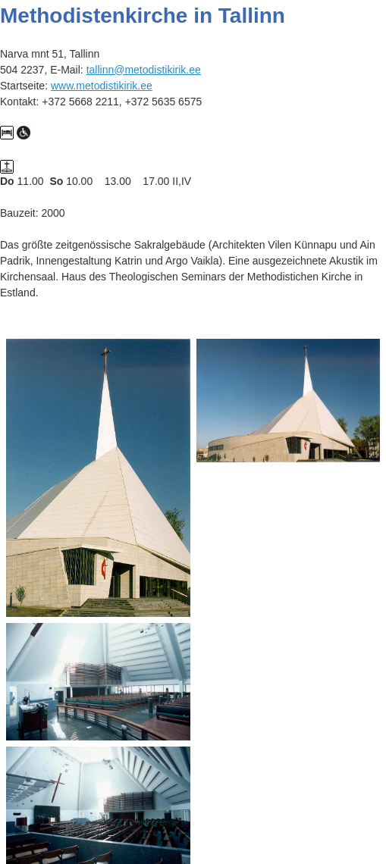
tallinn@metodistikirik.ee (143, 70)
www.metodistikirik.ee (101, 86)
